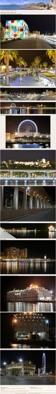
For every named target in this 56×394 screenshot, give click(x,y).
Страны (12, 10)
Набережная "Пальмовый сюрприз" (6, 149)
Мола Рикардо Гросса (7, 87)
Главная (2, 10)
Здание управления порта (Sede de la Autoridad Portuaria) (9, 349)
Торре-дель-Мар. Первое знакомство (36, 388)
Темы (15, 10)
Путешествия (7, 10)
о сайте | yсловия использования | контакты (34, 393)
